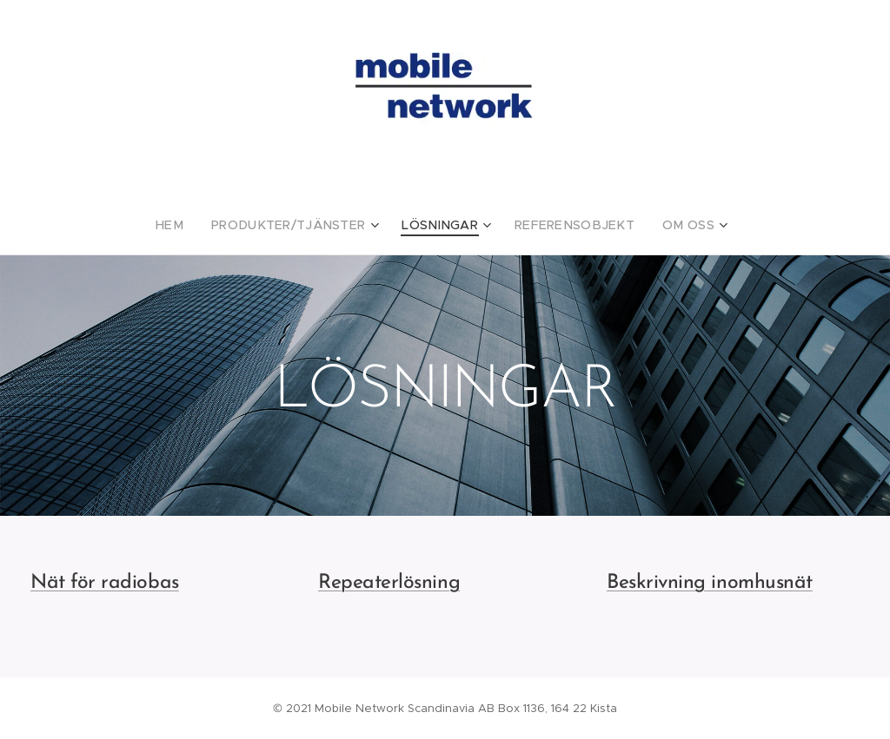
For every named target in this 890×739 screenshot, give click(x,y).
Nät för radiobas (104, 583)
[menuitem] (195, 225)
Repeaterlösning (389, 583)
